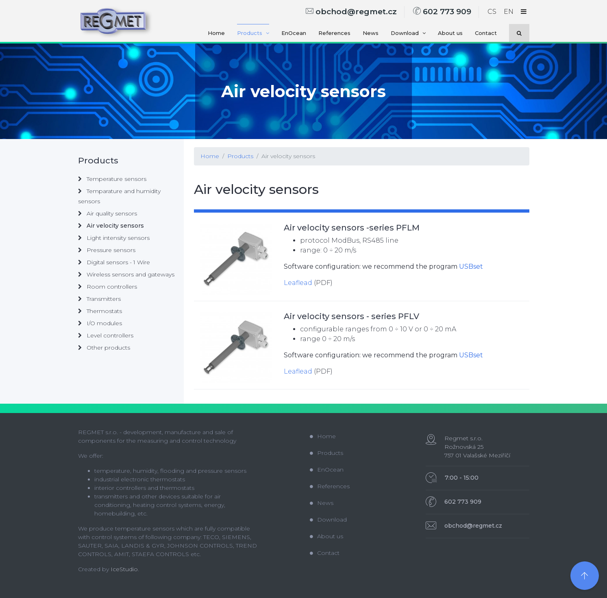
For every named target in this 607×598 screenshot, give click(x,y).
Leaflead (298, 283)
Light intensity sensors (114, 237)
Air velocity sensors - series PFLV (351, 316)
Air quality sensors (107, 213)
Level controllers (105, 335)
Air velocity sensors (288, 156)
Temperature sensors (112, 179)
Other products (104, 347)
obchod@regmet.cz (351, 11)
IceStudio (124, 569)
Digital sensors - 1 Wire (114, 262)
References (334, 33)
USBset (471, 266)
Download (408, 33)
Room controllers (107, 286)
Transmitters (99, 298)
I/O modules (100, 323)
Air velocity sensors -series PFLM (352, 228)
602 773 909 (442, 11)
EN (508, 11)
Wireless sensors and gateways (126, 274)
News (371, 33)
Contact (486, 33)
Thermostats (100, 311)
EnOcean (293, 33)
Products (253, 33)
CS (491, 11)
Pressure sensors (106, 250)
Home (216, 33)
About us (450, 33)
